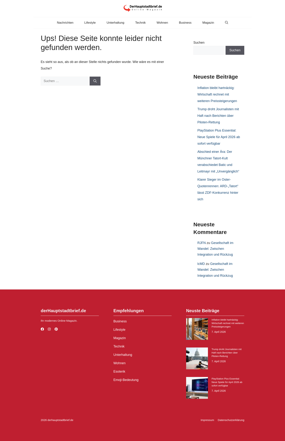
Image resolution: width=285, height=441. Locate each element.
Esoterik (119, 371)
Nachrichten (65, 22)
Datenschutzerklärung (231, 420)
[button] (227, 22)
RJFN (201, 243)
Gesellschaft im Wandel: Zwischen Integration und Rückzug (215, 249)
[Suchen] (95, 81)
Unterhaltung (115, 22)
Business (185, 22)
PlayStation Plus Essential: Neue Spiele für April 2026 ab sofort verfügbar (218, 137)
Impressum (207, 420)
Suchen (198, 42)
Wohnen (162, 22)
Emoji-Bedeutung (126, 380)
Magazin (208, 22)
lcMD (201, 264)
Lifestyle (90, 22)
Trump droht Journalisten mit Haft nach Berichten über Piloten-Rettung (218, 115)
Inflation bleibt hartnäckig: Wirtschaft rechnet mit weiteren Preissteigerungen (217, 94)
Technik (140, 22)
